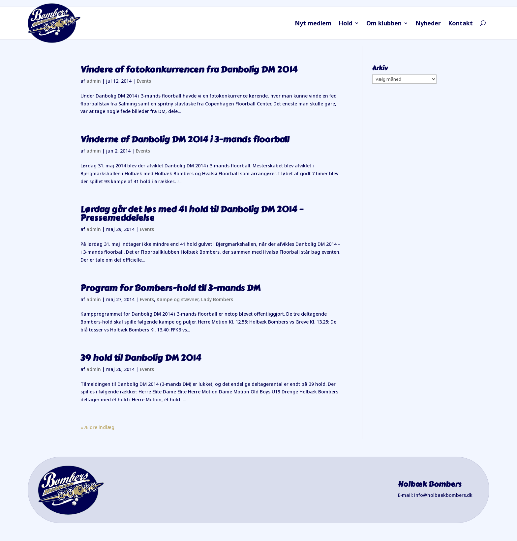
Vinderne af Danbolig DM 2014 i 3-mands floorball (184, 139)
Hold (345, 24)
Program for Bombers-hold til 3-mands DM (170, 288)
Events (144, 81)
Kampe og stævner (177, 299)
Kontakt (460, 24)
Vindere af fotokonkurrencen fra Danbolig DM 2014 (188, 69)
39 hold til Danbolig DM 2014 (140, 357)
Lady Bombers (217, 299)
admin (93, 81)
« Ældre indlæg (97, 427)
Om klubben (384, 24)
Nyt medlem (313, 24)
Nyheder (428, 24)
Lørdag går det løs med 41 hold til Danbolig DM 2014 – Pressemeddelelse (191, 213)
